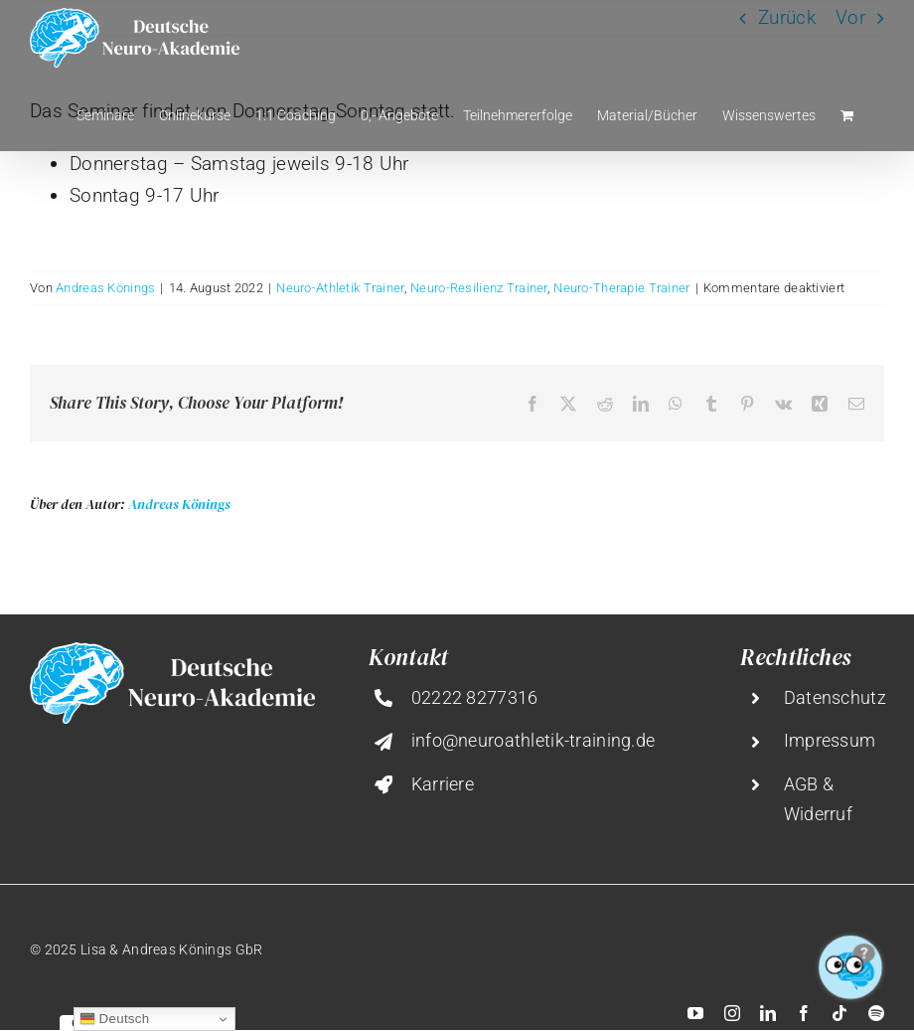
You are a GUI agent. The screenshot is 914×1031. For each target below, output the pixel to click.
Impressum (830, 740)
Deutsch (114, 1019)
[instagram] (732, 1013)
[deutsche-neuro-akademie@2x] (172, 651)
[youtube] (695, 1013)
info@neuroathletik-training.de (533, 740)
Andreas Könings (105, 287)
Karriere (442, 783)
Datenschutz (835, 697)
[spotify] (876, 1013)
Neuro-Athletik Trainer (339, 287)
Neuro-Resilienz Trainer (478, 287)
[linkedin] (768, 1013)
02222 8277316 (474, 697)
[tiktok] (839, 1013)
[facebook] (804, 1013)
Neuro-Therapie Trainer (621, 287)
